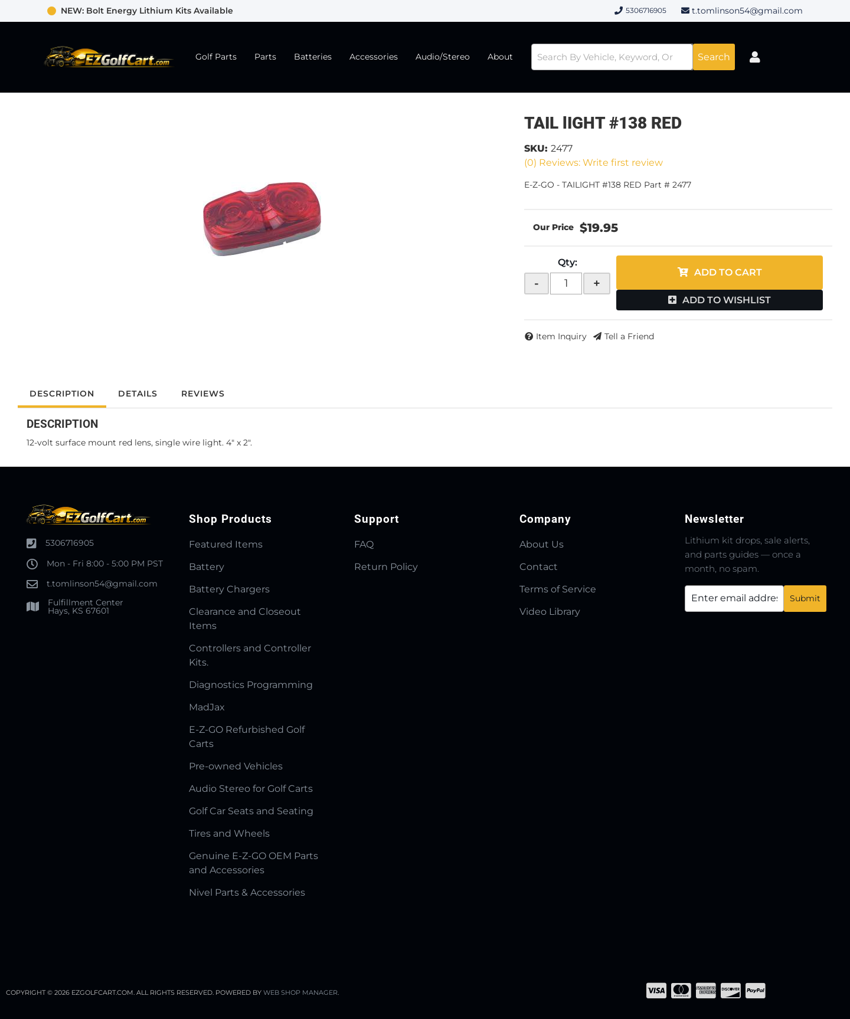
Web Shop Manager (300, 992)
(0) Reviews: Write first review (593, 162)
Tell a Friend (629, 336)
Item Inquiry (561, 336)
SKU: (536, 148)
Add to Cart (728, 272)
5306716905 (69, 543)
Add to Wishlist (726, 300)
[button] (633, 57)
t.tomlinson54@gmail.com (747, 10)
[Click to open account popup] (755, 57)
